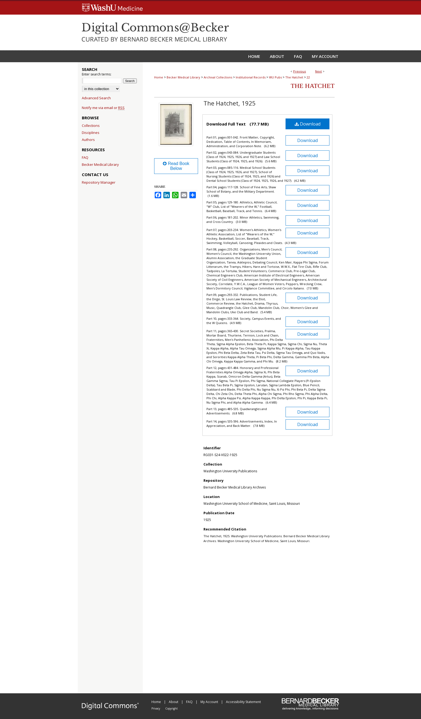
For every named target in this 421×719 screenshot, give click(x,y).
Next (318, 71)
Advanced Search (96, 97)
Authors (88, 139)
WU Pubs (275, 77)
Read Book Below (176, 166)
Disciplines (90, 132)
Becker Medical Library (183, 77)
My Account (209, 702)
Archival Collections (218, 77)
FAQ (85, 157)
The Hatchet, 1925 (229, 103)
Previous (299, 71)
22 (308, 77)
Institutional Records (250, 77)
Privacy (156, 708)
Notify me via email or (103, 107)
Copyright (171, 708)
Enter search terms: (96, 74)
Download (307, 124)
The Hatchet (294, 77)
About (174, 702)
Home (158, 77)
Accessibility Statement (243, 702)
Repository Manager (98, 182)
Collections (91, 125)
